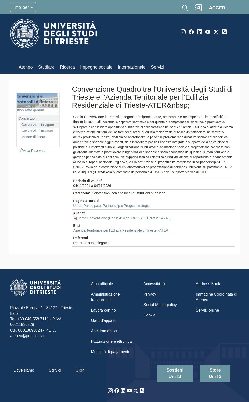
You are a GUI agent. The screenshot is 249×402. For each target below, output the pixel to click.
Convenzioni (27, 118)
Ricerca (67, 67)
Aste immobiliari (104, 331)
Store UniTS (215, 373)
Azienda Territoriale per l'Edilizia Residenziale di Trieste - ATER (120, 230)
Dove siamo (24, 370)
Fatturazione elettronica (111, 341)
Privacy (149, 294)
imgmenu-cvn (37, 103)
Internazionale (132, 67)
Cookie (149, 315)
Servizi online (207, 310)
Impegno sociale (96, 67)
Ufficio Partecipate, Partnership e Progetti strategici (111, 206)
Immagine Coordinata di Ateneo (216, 297)
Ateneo (26, 67)
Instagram (183, 32)
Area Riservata (34, 151)
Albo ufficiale (102, 284)
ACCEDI (218, 7)
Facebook (191, 32)
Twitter (216, 32)
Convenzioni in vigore (37, 125)
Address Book (208, 284)
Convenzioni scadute (37, 131)
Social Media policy (160, 305)
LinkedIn (199, 32)
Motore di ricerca (34, 137)
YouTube (208, 32)
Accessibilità (154, 284)
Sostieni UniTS (175, 373)
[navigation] (38, 118)
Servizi (157, 67)
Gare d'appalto (103, 320)
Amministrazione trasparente (105, 297)
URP (80, 370)
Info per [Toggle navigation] (23, 7)
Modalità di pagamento (110, 352)
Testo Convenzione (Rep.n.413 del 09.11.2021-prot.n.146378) (125, 218)
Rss (224, 32)
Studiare (46, 67)
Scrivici (55, 370)
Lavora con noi (103, 310)
